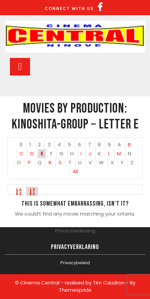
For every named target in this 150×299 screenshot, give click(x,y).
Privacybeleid (75, 263)
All (75, 171)
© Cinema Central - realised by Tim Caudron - (72, 282)
